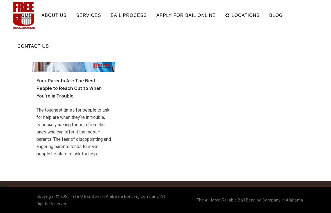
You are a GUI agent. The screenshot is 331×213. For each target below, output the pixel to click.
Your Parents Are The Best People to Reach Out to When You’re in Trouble (69, 88)
